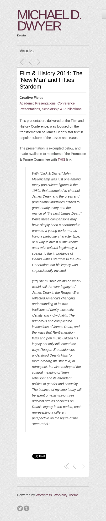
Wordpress (44, 495)
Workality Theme (66, 495)
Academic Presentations (38, 103)
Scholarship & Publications (61, 109)
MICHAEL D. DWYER (49, 20)
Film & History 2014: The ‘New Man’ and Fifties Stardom (51, 80)
